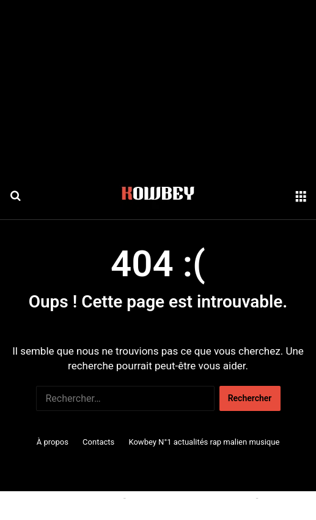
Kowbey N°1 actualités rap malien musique (203, 442)
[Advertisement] (158, 85)
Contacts (98, 442)
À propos (52, 442)
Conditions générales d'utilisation (190, 498)
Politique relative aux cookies (65, 498)
